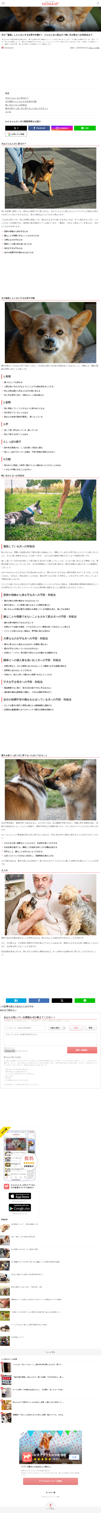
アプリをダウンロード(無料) (50, 1481)
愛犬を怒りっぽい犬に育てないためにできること (26, 108)
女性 (76, 1028)
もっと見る (50, 1352)
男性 (90, 1028)
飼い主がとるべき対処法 (16, 105)
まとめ (8, 112)
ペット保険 (56, 1496)
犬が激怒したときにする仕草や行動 (21, 101)
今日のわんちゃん (46, 1496)
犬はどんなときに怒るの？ (17, 98)
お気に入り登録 (93, 48)
